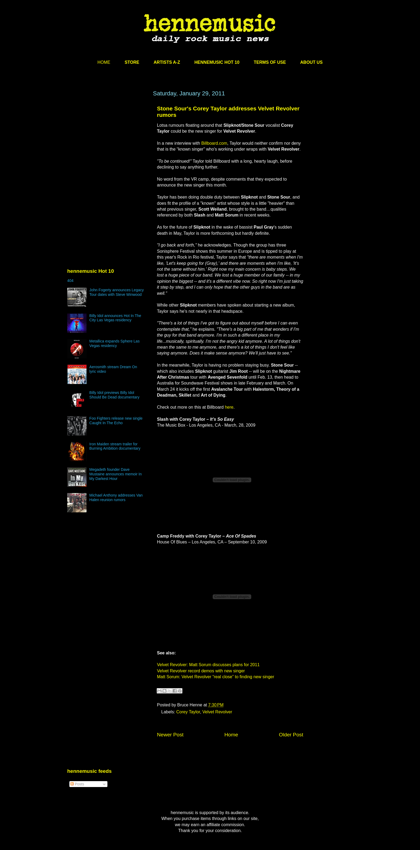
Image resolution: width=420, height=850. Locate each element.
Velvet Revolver (217, 712)
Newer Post (170, 734)
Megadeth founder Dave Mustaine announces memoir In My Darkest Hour (115, 474)
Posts (77, 784)
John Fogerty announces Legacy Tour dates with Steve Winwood (116, 292)
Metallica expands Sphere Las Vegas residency (114, 343)
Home (231, 734)
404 (70, 280)
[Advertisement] (107, 141)
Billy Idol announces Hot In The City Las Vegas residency (115, 318)
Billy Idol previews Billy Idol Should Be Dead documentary (114, 394)
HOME (104, 62)
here (229, 407)
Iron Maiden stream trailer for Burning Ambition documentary (115, 446)
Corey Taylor (188, 712)
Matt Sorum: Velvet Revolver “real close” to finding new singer (215, 676)
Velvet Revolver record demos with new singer (201, 671)
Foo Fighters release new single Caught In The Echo (115, 420)
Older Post (291, 734)
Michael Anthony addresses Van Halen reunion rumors (116, 497)
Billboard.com (214, 143)
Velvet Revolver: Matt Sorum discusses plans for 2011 (208, 664)
